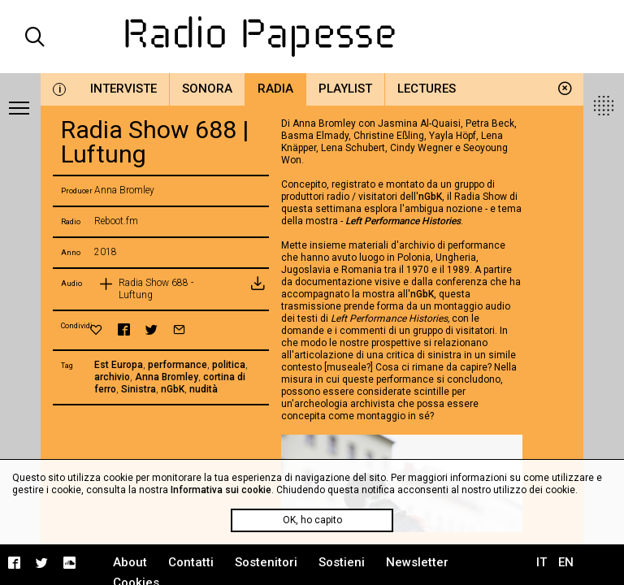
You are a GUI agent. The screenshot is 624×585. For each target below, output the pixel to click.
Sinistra (138, 389)
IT (541, 562)
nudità (203, 389)
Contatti (191, 562)
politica (228, 364)
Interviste (123, 88)
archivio (112, 377)
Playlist (345, 88)
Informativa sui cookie (221, 490)
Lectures (426, 88)
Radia (275, 88)
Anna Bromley (166, 377)
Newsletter (417, 562)
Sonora (207, 88)
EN (566, 562)
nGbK (172, 389)
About (130, 562)
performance (177, 364)
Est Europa (118, 364)
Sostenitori (266, 562)
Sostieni (341, 562)
